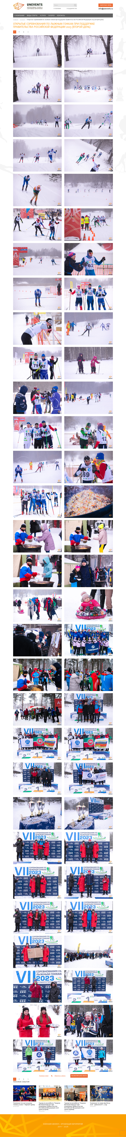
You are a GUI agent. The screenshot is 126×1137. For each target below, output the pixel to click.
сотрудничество (72, 9)
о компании (57, 9)
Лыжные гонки (43, 1076)
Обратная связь (105, 5)
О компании (19, 15)
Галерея (51, 15)
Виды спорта (32, 15)
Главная (15, 20)
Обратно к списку (60, 1076)
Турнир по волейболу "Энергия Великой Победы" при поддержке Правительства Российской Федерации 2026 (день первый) (75, 1106)
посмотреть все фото (79, 1076)
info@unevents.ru (106, 8)
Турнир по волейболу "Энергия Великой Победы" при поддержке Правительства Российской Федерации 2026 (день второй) (49, 1106)
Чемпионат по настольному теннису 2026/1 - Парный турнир (24, 1104)
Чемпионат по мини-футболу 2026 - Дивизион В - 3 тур (100, 1104)
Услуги (43, 15)
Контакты (61, 15)
